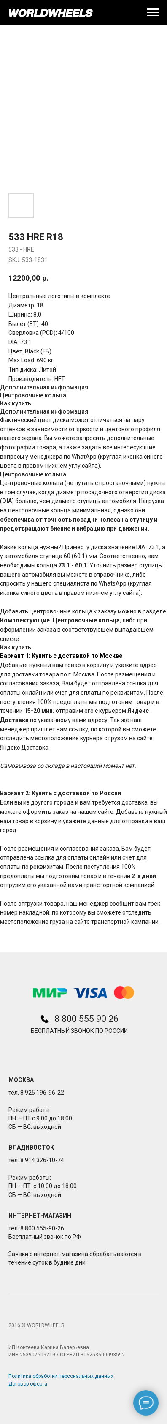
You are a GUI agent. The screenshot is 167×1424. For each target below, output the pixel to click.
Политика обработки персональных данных (60, 1376)
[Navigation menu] (153, 12)
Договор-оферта (27, 1384)
